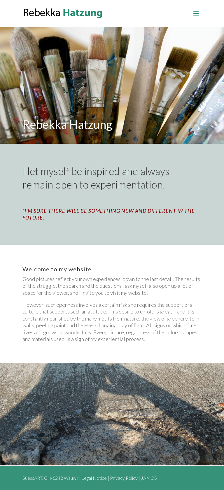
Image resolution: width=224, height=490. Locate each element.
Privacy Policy (124, 478)
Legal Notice (94, 478)
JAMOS (149, 478)
